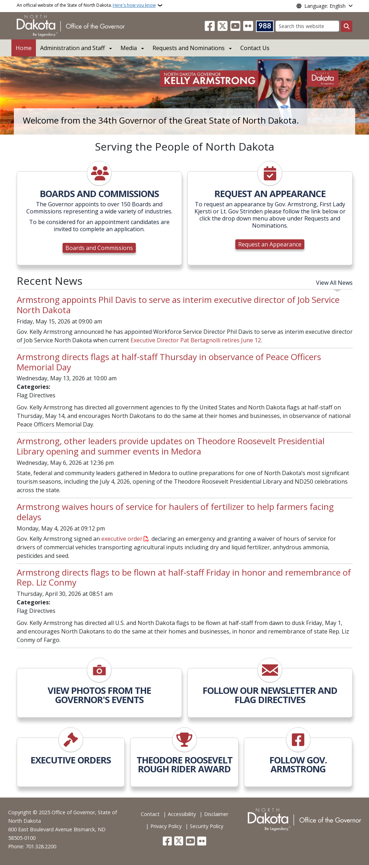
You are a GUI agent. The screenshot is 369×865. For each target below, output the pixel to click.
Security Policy (206, 826)
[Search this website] (307, 26)
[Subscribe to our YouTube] (235, 26)
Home (24, 48)
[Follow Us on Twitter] (223, 26)
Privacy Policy (166, 826)
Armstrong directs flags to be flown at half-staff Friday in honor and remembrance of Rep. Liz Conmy (184, 577)
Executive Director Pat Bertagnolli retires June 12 (195, 340)
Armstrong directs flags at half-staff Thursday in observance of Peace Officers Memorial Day (169, 362)
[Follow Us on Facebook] (210, 26)
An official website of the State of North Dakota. (86, 5)
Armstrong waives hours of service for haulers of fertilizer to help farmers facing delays (175, 512)
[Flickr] (248, 26)
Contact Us (254, 48)
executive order (122, 539)
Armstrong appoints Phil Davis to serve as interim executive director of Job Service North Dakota (178, 305)
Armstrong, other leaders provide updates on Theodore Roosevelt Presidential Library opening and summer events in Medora (171, 446)
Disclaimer (216, 814)
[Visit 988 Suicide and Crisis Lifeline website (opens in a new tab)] (265, 26)
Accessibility (182, 814)
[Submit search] (346, 26)
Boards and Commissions (99, 248)
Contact (150, 814)
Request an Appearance (269, 244)
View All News (334, 283)
